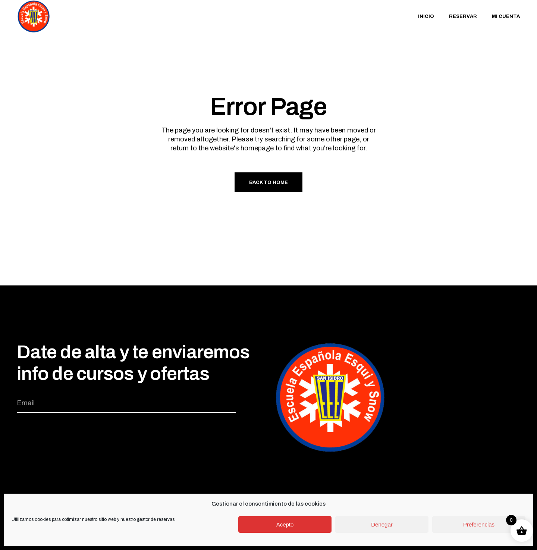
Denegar (382, 524)
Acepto (285, 524)
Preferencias (478, 524)
